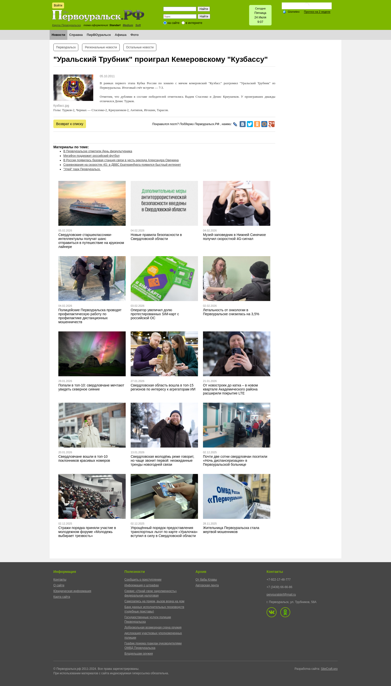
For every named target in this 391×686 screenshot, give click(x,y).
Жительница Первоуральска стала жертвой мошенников (231, 530)
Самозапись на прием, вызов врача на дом (154, 601)
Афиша (120, 35)
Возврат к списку (69, 124)
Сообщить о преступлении (142, 579)
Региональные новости (101, 47)
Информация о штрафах (141, 585)
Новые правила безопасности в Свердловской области (156, 237)
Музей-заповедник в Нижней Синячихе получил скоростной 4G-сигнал (234, 237)
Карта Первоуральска (66, 25)
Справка (76, 35)
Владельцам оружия (138, 653)
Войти (58, 5)
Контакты (59, 579)
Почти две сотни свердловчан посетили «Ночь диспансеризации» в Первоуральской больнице (235, 460)
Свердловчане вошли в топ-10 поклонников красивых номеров (84, 458)
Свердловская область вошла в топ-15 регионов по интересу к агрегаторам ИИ (163, 387)
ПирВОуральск (99, 35)
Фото (134, 35)
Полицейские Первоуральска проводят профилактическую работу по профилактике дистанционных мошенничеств (89, 316)
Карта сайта (61, 597)
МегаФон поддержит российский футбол (91, 155)
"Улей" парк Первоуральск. (81, 169)
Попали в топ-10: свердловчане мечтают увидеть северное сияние (91, 387)
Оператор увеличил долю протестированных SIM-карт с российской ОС (155, 314)
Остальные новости (140, 47)
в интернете (194, 23)
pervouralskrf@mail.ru (281, 594)
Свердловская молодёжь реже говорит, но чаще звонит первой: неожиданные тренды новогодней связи (162, 460)
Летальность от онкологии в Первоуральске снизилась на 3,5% (231, 312)
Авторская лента (207, 585)
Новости (58, 35)
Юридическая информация (72, 591)
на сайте (174, 23)
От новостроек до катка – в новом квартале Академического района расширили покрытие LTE (230, 389)
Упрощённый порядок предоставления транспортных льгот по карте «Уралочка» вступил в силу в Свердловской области (164, 532)
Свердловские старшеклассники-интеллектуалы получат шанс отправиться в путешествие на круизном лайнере (91, 241)
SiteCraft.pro (329, 669)
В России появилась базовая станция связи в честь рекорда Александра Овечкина (121, 160)
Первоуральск (66, 47)
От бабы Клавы (206, 579)
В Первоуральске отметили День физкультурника (97, 151)
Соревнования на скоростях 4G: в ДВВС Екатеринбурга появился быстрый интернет (122, 164)
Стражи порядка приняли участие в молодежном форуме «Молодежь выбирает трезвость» (87, 532)
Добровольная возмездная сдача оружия (153, 627)
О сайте (58, 585)
